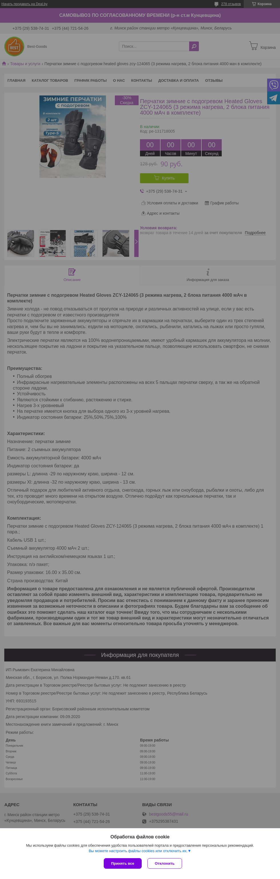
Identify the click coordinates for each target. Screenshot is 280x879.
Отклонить (165, 863)
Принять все (122, 863)
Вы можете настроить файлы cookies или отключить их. (138, 851)
